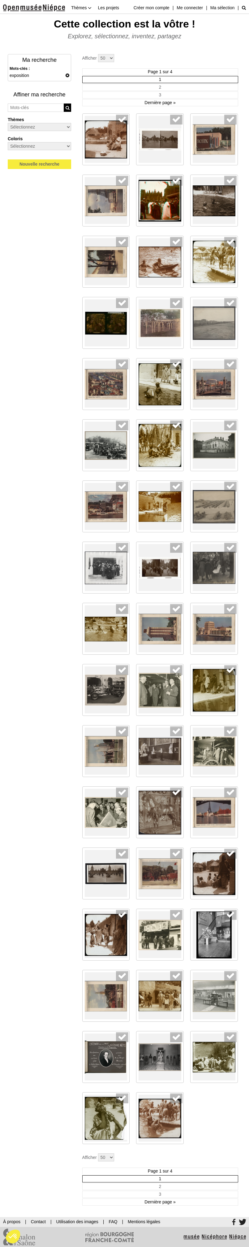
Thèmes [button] (81, 7)
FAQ (113, 1221)
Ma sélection (222, 7)
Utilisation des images (77, 1221)
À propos (11, 1221)
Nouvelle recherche (39, 164)
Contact (38, 1221)
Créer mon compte (152, 7)
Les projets (108, 7)
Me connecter (190, 7)
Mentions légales (144, 1221)
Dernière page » (159, 102)
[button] (13, 1236)
